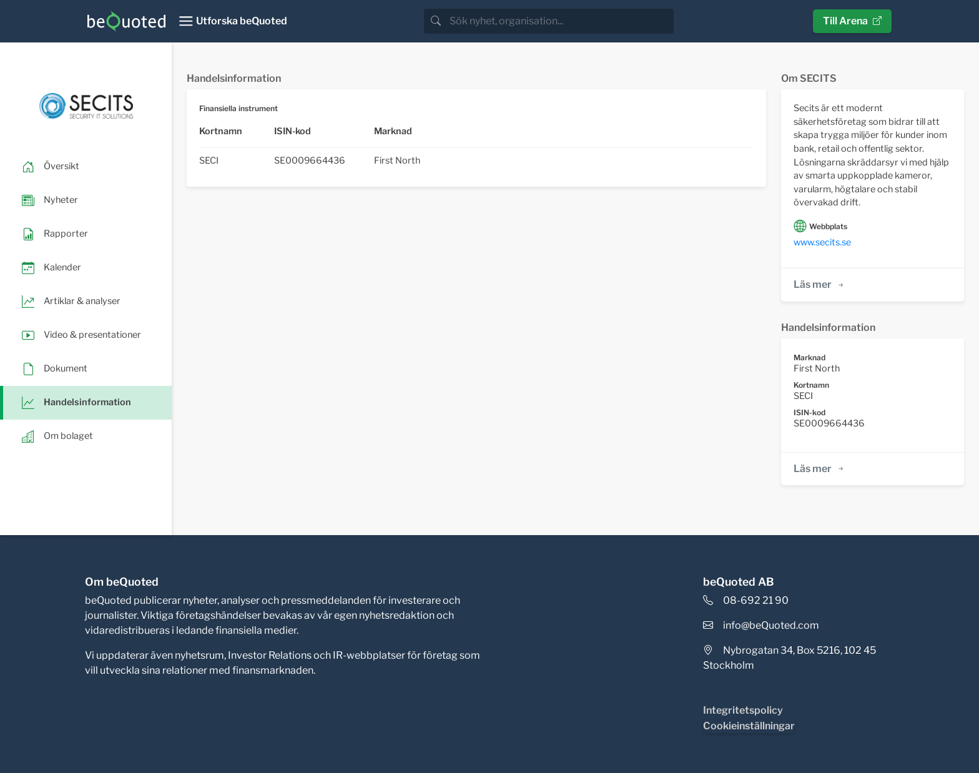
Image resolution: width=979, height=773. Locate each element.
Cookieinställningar (749, 726)
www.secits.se (822, 242)
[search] (560, 21)
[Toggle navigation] (232, 21)
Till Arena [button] (852, 21)
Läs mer (819, 284)
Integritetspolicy (743, 710)
